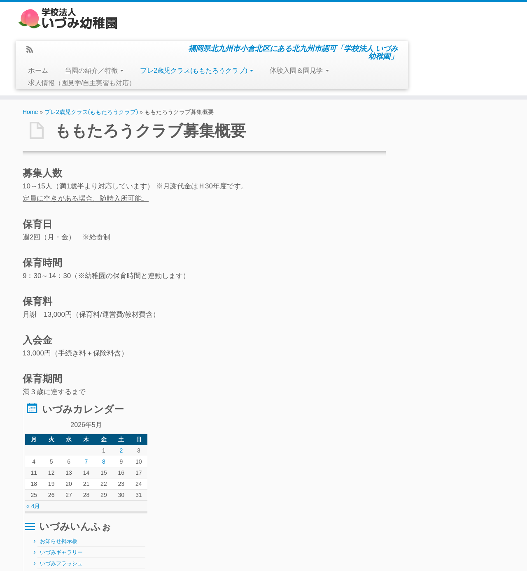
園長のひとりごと (444, 337)
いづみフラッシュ (431, 249)
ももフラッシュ (441, 270)
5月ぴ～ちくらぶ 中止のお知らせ (64, 504)
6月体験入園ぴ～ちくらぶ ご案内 (64, 495)
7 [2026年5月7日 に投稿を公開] (450, 147)
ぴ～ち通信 (436, 293)
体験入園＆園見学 (421, 38)
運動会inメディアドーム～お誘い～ (64, 523)
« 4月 (403, 191)
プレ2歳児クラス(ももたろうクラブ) (318, 38)
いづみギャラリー (431, 237)
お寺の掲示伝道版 (444, 326)
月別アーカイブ (207, 495)
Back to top (493, 558)
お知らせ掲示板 (429, 226)
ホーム (159, 38)
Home (30, 79)
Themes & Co (309, 558)
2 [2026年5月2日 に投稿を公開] (481, 135)
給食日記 (421, 304)
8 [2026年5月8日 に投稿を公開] (465, 147)
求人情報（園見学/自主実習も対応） (203, 50)
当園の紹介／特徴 (215, 38)
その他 (418, 315)
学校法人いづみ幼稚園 (242, 558)
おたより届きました (447, 348)
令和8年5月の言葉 (47, 514)
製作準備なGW (44, 533)
